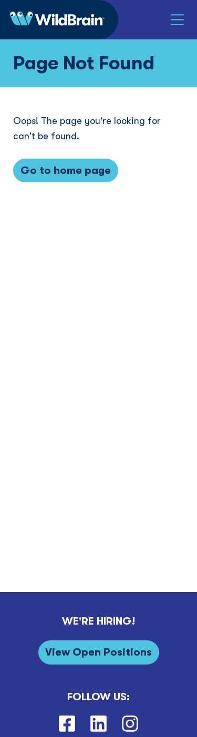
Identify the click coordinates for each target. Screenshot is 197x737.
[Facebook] (66, 723)
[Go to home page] (65, 170)
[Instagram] (130, 723)
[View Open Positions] (98, 652)
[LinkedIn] (98, 723)
